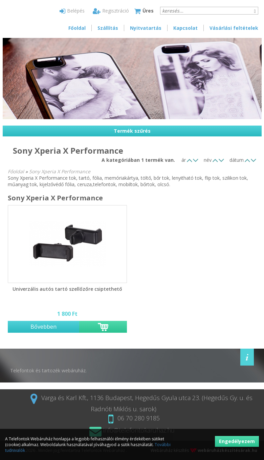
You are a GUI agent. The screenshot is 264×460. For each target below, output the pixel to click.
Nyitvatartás (145, 28)
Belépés (72, 10)
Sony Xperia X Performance (59, 171)
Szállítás (107, 28)
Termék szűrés (132, 131)
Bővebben (43, 326)
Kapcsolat (185, 28)
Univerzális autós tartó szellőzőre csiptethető (67, 289)
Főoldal (77, 28)
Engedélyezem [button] (237, 441)
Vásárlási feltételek (234, 28)
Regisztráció (111, 10)
